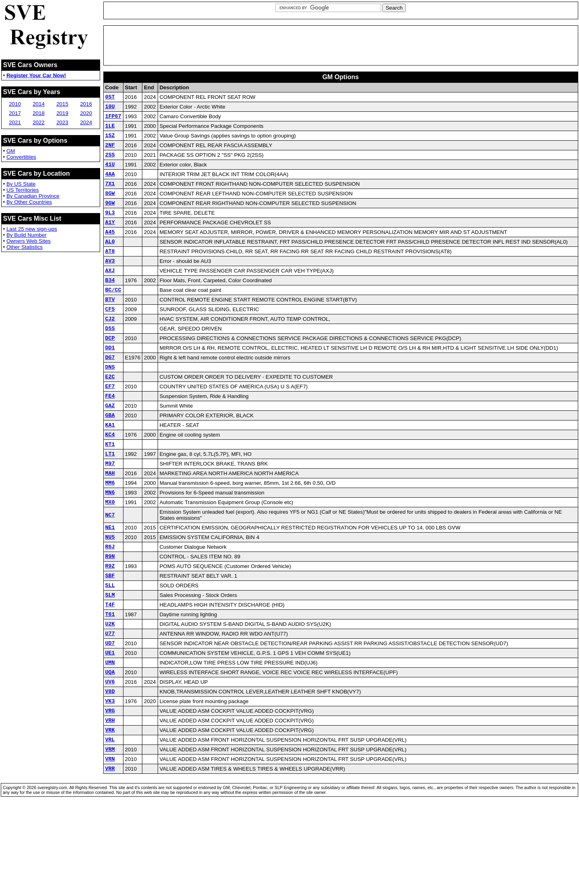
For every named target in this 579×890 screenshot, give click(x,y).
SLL (110, 645)
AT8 (110, 271)
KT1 (110, 488)
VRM (110, 829)
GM (10, 151)
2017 (15, 113)
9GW (110, 217)
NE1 (110, 580)
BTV (110, 325)
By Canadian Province (33, 196)
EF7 (110, 423)
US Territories (22, 190)
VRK (110, 808)
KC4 (110, 477)
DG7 (110, 390)
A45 (110, 249)
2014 (39, 104)
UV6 (110, 753)
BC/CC (113, 314)
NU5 (110, 591)
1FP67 (113, 119)
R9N (110, 612)
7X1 (110, 195)
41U (110, 173)
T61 (110, 677)
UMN (110, 732)
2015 (62, 104)
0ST (110, 97)
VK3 (110, 775)
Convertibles (21, 157)
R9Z (110, 623)
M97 (110, 510)
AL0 (110, 260)
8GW (110, 206)
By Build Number (26, 235)
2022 (39, 122)
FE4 (110, 434)
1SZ (110, 141)
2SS (110, 162)
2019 (62, 113)
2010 (15, 104)
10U (110, 108)
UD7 (110, 710)
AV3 (110, 282)
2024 (86, 122)
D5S (110, 358)
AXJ (110, 293)
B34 (110, 304)
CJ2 (110, 347)
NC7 (110, 566)
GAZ (110, 445)
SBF (110, 634)
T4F (110, 667)
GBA (110, 455)
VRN (110, 840)
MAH (110, 521)
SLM (110, 656)
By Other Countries (29, 202)
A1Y (110, 238)
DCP (110, 369)
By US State (21, 184)
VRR (110, 851)
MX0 (110, 553)
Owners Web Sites (28, 241)
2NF (110, 152)
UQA (110, 742)
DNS (110, 401)
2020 (86, 113)
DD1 (110, 379)
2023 (62, 122)
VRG (110, 786)
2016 (86, 104)
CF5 (110, 336)
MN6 (110, 542)
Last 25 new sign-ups (31, 229)
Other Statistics (24, 247)
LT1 (110, 499)
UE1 (110, 721)
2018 (39, 113)
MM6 (110, 531)
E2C (110, 412)
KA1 (110, 466)
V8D (110, 764)
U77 (110, 699)
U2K (110, 688)
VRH (110, 797)
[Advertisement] (340, 45)
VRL (110, 818)
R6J (110, 601)
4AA (110, 184)
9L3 (110, 228)
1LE (110, 130)
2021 (15, 122)
